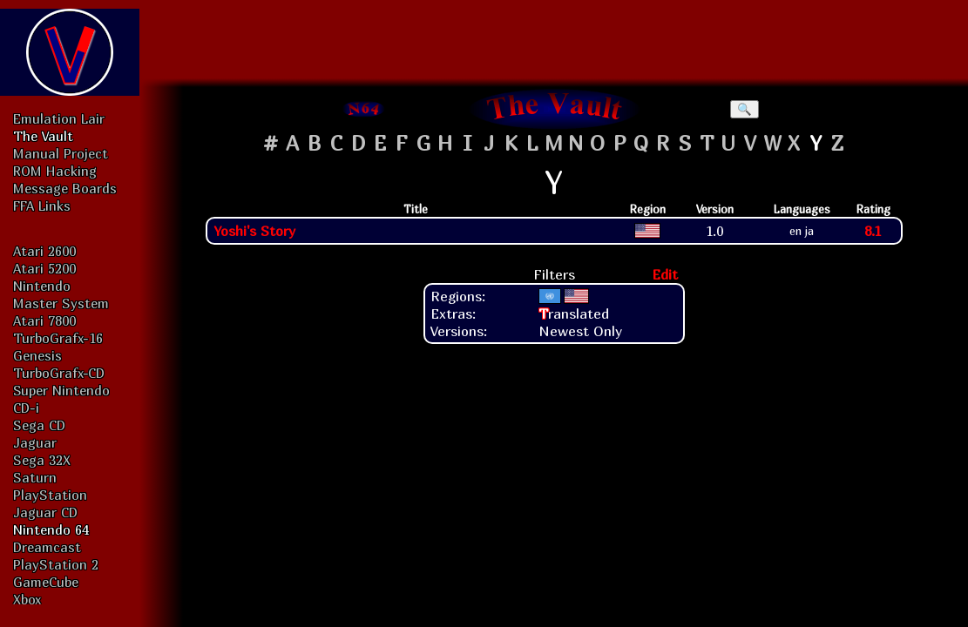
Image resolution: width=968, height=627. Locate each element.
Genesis (37, 355)
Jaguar (35, 442)
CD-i (26, 407)
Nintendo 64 (51, 529)
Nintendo (42, 285)
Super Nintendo (61, 390)
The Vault (43, 136)
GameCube (45, 582)
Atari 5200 (44, 268)
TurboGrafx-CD (59, 373)
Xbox (27, 599)
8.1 (872, 230)
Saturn (35, 477)
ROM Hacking (55, 171)
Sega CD (39, 425)
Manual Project (60, 153)
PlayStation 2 (55, 564)
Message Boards (65, 188)
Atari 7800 (44, 320)
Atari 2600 (44, 251)
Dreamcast (47, 547)
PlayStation (50, 494)
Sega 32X (42, 460)
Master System (61, 303)
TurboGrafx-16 (58, 338)
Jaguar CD (45, 512)
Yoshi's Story (254, 230)
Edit (665, 274)
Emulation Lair (59, 118)
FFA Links (42, 205)
